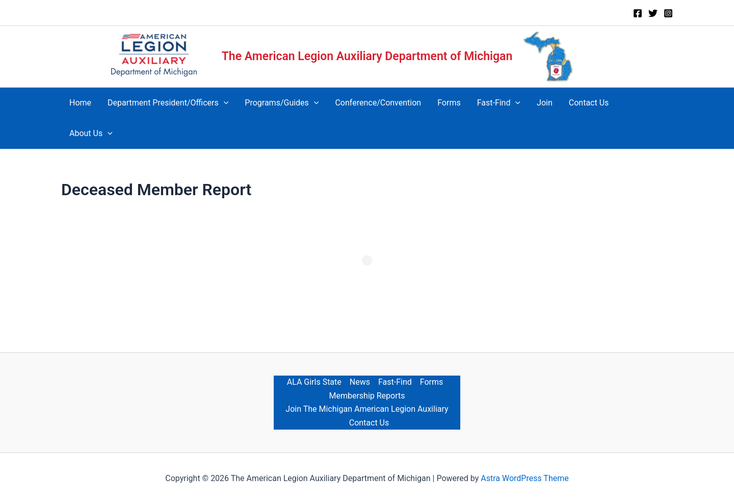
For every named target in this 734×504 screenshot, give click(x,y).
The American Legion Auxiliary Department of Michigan (367, 56)
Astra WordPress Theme (524, 478)
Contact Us (369, 423)
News (360, 382)
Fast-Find (395, 382)
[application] (224, 103)
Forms (431, 382)
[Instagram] (668, 13)
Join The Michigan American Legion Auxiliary (366, 409)
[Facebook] (637, 13)
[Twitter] (653, 13)
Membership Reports (367, 396)
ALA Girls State (314, 382)
